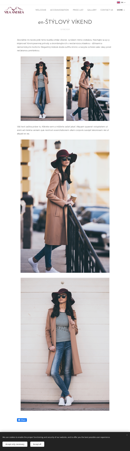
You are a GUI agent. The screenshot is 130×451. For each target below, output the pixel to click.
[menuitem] (43, 10)
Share (22, 420)
